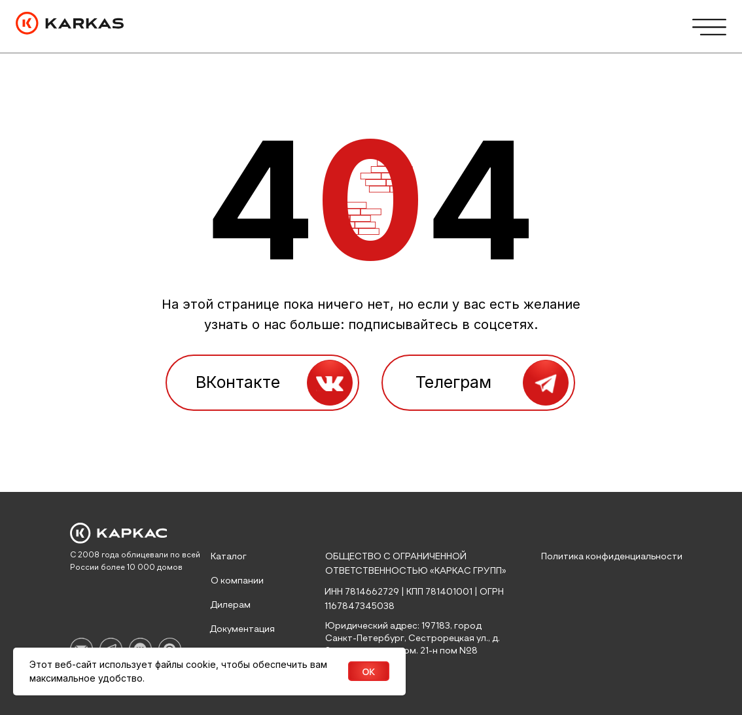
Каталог (229, 556)
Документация (242, 629)
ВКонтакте (238, 382)
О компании (237, 580)
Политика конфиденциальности (611, 556)
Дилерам (230, 605)
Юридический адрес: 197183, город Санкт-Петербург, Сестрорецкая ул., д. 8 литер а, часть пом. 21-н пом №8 (412, 638)
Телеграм (453, 382)
